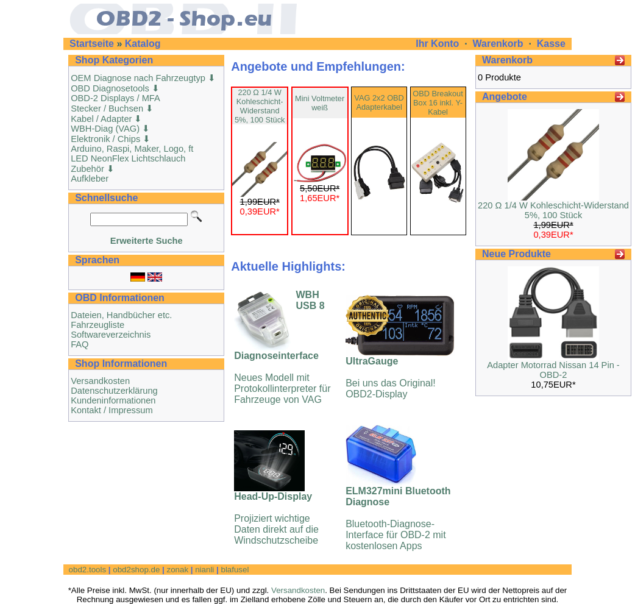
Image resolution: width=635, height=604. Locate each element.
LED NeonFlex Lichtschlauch (128, 158)
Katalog (143, 43)
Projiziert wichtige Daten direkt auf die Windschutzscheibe (276, 518)
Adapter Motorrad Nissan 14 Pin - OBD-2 (553, 370)
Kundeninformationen (113, 400)
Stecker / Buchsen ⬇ (112, 108)
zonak (177, 569)
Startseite (91, 43)
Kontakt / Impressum (111, 410)
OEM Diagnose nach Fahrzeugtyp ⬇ (143, 78)
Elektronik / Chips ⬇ (111, 139)
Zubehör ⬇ (93, 169)
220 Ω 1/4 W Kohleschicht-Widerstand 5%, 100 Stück (260, 106)
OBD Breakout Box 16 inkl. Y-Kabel (438, 102)
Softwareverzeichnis (111, 334)
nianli (204, 569)
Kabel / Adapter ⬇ (106, 119)
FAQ (79, 344)
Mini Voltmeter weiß (319, 103)
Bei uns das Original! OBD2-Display (391, 377)
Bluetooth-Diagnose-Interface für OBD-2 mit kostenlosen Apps (398, 518)
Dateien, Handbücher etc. (121, 315)
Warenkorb (498, 43)
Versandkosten (100, 381)
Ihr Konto (439, 43)
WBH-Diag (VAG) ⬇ (110, 128)
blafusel (235, 569)
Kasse (551, 43)
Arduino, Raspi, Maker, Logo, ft (132, 149)
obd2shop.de (136, 569)
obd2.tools (88, 569)
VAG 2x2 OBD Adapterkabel (379, 102)
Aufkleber (89, 178)
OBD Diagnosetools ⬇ (115, 88)
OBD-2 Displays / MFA (115, 98)
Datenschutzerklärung (114, 391)
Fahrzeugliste (97, 325)
